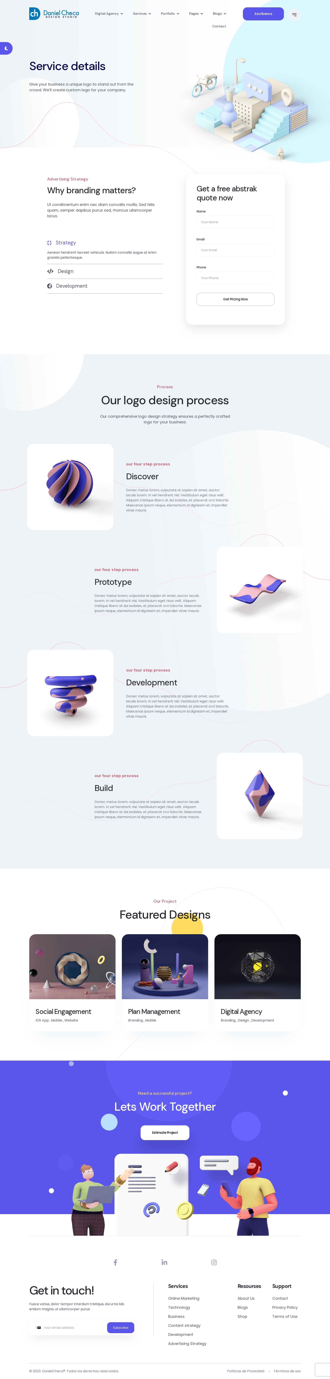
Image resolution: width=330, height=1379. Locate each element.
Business (176, 1316)
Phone (201, 267)
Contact (219, 26)
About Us (246, 1298)
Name (201, 211)
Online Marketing (183, 1298)
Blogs (217, 13)
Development (262, 1020)
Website (71, 1020)
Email (201, 239)
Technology (179, 1307)
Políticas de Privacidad (245, 1371)
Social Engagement (63, 1012)
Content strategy (184, 1325)
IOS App (42, 1020)
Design (243, 1020)
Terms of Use (284, 1316)
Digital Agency (107, 13)
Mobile (56, 1020)
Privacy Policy (285, 1307)
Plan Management (154, 1012)
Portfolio (168, 13)
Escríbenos (263, 13)
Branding (135, 1020)
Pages (194, 13)
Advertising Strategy (187, 1343)
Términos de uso (287, 1371)
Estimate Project (165, 1132)
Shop (242, 1316)
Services (140, 13)
